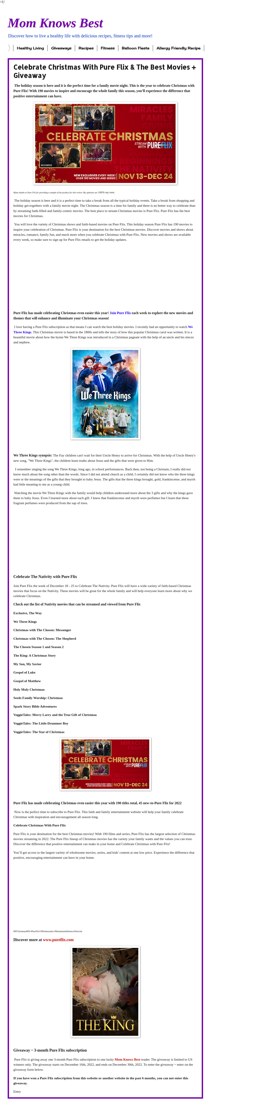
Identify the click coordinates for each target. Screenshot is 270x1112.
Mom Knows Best (55, 23)
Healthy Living (30, 48)
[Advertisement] (105, 276)
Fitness (108, 48)
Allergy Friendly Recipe (178, 48)
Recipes (86, 48)
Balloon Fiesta (135, 48)
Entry (17, 1091)
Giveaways (61, 48)
